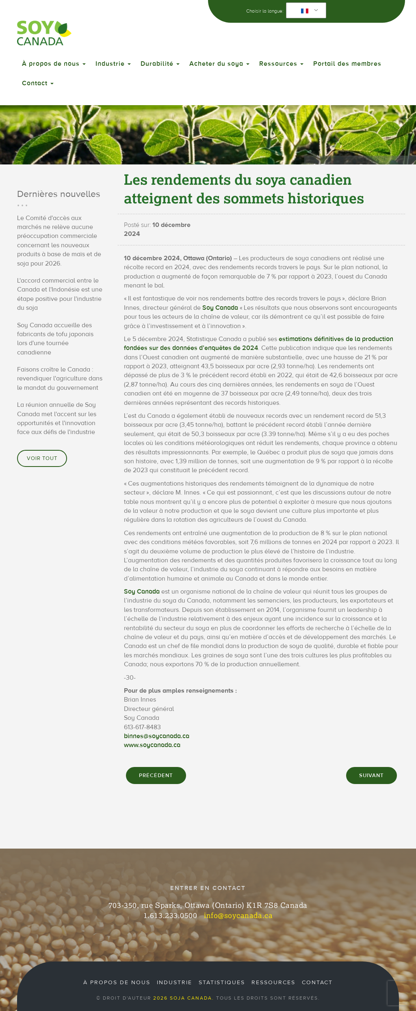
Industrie (113, 64)
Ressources (281, 64)
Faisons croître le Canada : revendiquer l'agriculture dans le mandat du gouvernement (59, 378)
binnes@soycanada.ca (156, 736)
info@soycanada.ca (238, 915)
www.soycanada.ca (152, 745)
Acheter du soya (219, 64)
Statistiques (222, 982)
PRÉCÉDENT (156, 775)
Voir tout (42, 458)
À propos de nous (54, 64)
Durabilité (160, 64)
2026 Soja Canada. (183, 998)
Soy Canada (220, 308)
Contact (38, 83)
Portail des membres (347, 64)
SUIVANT (371, 775)
